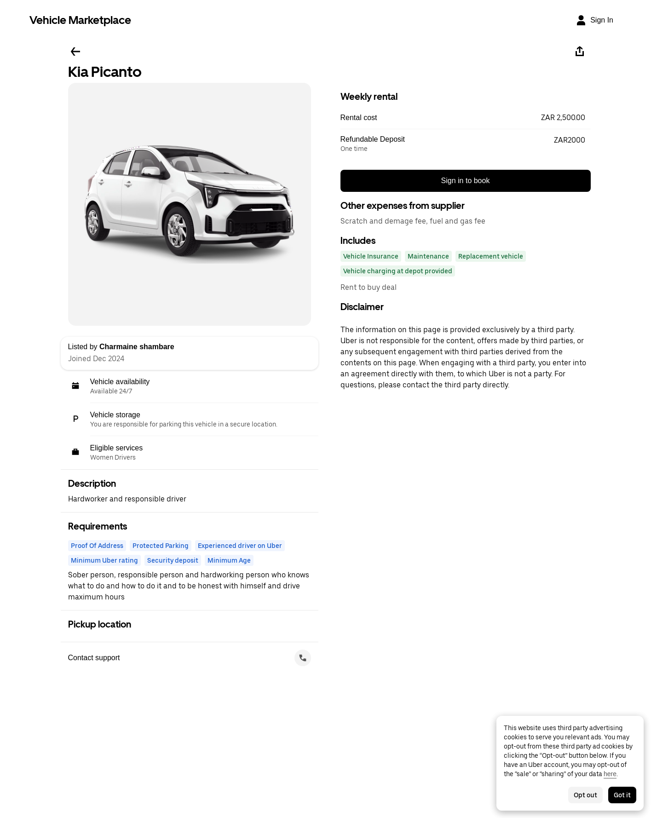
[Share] (580, 51)
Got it (622, 795)
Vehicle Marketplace (80, 20)
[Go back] (75, 51)
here (610, 774)
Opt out (585, 795)
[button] (465, 118)
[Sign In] (594, 20)
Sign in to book (465, 180)
